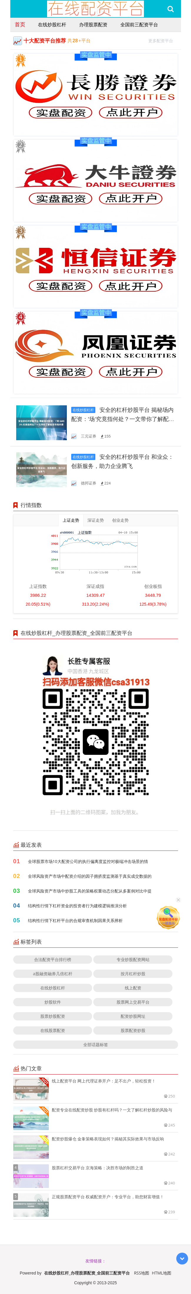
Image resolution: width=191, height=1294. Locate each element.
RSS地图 (141, 1273)
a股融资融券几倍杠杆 (52, 973)
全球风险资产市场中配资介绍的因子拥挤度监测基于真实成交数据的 (90, 876)
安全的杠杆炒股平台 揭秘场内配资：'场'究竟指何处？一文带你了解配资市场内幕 (122, 419)
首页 (20, 24)
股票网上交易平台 (133, 1002)
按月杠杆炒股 (133, 973)
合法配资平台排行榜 (52, 959)
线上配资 (133, 988)
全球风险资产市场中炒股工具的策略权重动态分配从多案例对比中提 (90, 891)
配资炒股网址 (133, 1016)
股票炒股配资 (52, 1016)
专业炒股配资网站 (133, 959)
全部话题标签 (95, 1044)
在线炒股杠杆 (52, 24)
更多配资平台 (163, 40)
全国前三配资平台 (139, 24)
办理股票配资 (93, 24)
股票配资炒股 (133, 1030)
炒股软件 (52, 1002)
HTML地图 (161, 1273)
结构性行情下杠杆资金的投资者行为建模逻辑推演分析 (77, 905)
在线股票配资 (52, 1030)
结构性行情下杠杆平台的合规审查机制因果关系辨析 (75, 920)
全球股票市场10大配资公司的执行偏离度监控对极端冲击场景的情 (88, 861)
